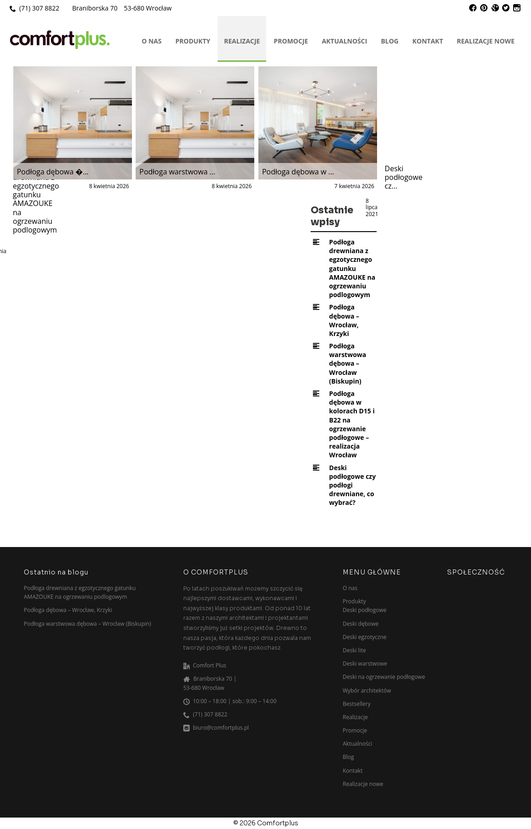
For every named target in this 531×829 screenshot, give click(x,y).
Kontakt (427, 41)
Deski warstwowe (365, 663)
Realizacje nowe (486, 41)
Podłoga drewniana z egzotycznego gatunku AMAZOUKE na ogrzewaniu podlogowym (352, 268)
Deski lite (354, 650)
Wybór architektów (367, 690)
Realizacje (242, 41)
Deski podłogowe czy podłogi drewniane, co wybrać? (352, 485)
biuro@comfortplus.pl (221, 727)
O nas (152, 41)
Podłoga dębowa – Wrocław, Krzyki (344, 320)
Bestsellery (357, 704)
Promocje (291, 41)
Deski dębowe (360, 624)
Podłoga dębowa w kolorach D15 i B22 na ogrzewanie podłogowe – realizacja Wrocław (351, 424)
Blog (390, 41)
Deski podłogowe (365, 610)
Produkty (192, 41)
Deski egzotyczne (364, 637)
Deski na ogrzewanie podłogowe (384, 677)
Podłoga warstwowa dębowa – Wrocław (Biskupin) (347, 363)
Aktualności (344, 41)
